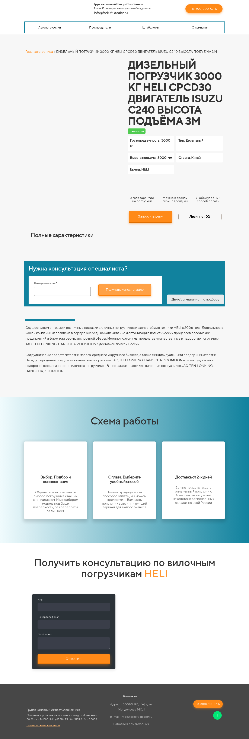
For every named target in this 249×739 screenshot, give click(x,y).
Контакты (130, 696)
